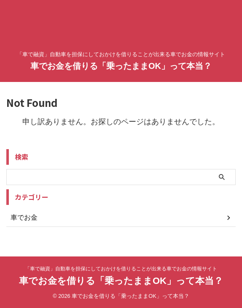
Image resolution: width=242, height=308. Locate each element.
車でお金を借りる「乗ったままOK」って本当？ (121, 66)
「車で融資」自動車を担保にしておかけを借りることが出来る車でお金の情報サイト (121, 269)
